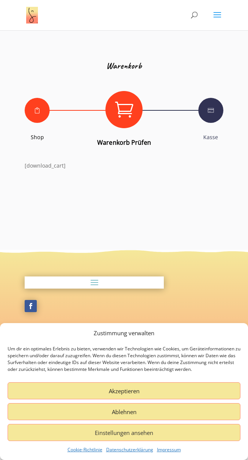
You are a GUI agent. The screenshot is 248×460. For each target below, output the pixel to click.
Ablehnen (124, 412)
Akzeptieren (124, 391)
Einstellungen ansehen (124, 432)
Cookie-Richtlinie (84, 449)
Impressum (169, 449)
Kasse (210, 137)
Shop (37, 137)
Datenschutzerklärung (129, 449)
